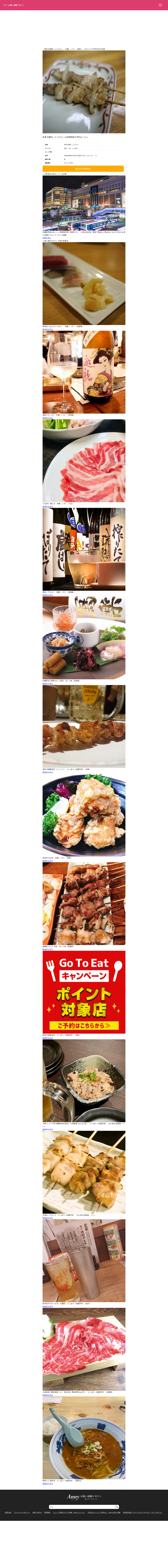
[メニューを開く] (159, 5)
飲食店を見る (48, 329)
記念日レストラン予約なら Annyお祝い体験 (104, 1512)
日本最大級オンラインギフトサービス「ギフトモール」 (143, 1512)
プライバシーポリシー (22, 1512)
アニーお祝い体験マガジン (13, 5)
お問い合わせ (37, 1512)
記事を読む (47, 238)
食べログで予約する (83, 169)
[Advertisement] (84, 27)
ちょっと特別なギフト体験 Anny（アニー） (69, 1512)
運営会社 (8, 1512)
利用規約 (47, 1512)
